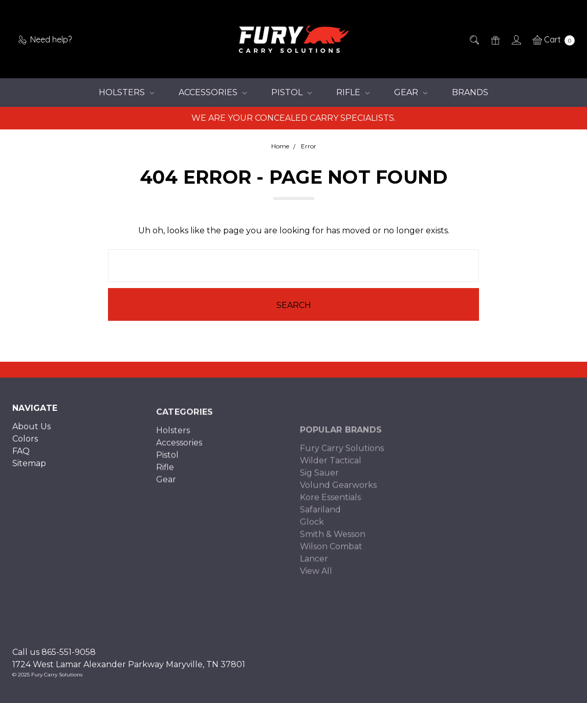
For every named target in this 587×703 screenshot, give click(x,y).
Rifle (352, 92)
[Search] (473, 39)
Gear (410, 92)
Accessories (213, 92)
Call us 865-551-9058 (54, 652)
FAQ (21, 459)
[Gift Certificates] (494, 39)
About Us (31, 434)
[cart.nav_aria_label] (551, 39)
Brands (470, 92)
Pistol (291, 92)
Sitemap (29, 471)
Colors (25, 446)
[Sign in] (515, 39)
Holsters (126, 92)
